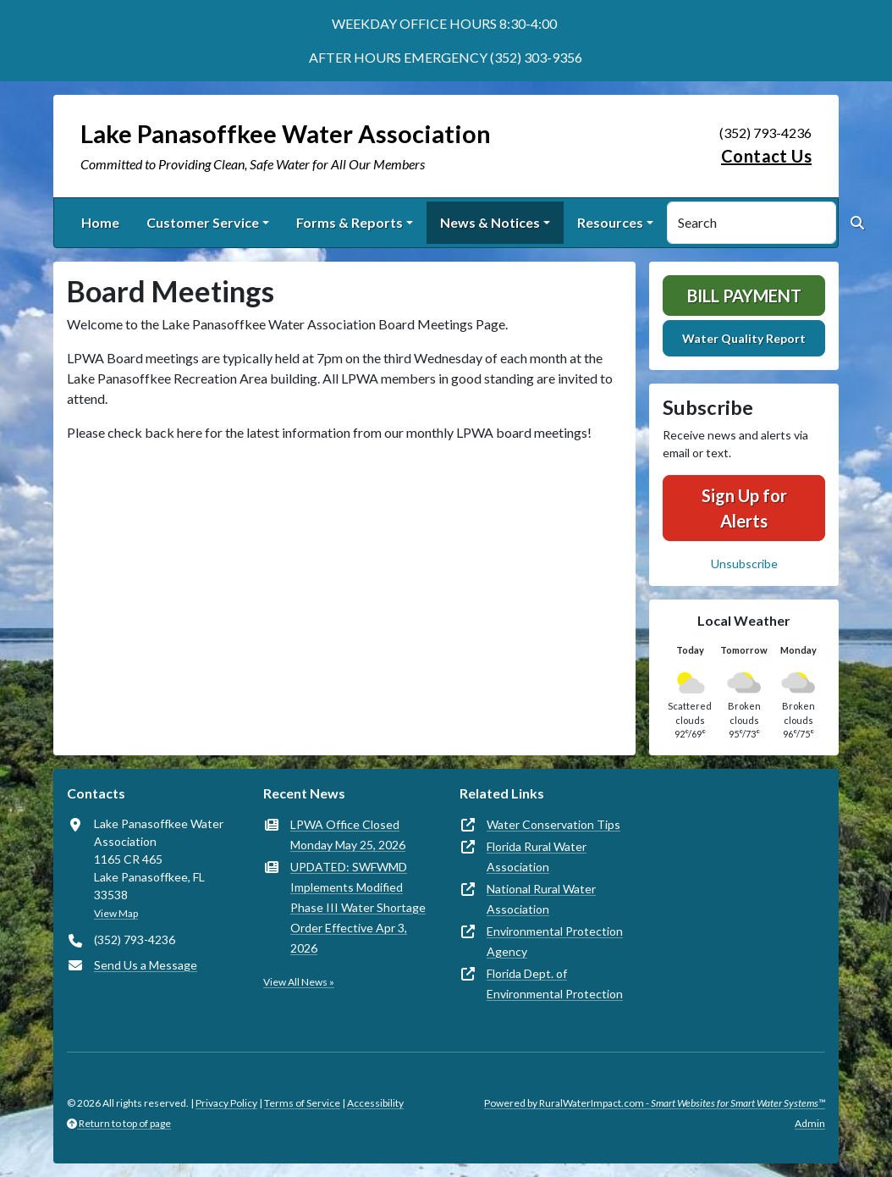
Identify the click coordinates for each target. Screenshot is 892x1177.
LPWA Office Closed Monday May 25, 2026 (347, 834)
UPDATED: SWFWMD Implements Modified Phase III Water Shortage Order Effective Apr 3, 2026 (358, 907)
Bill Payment (744, 295)
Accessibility (375, 1103)
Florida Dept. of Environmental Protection (555, 983)
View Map (116, 913)
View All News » (298, 981)
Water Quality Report (744, 338)
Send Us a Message (145, 965)
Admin (810, 1123)
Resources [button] (610, 222)
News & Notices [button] (490, 222)
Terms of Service (302, 1103)
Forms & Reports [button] (349, 222)
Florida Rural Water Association (536, 856)
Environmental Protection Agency (555, 941)
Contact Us (766, 156)
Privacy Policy (226, 1103)
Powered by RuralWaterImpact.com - (654, 1103)
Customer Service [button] (202, 222)
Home (100, 222)
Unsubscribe (744, 563)
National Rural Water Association (541, 898)
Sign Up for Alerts (744, 508)
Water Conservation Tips (553, 824)
